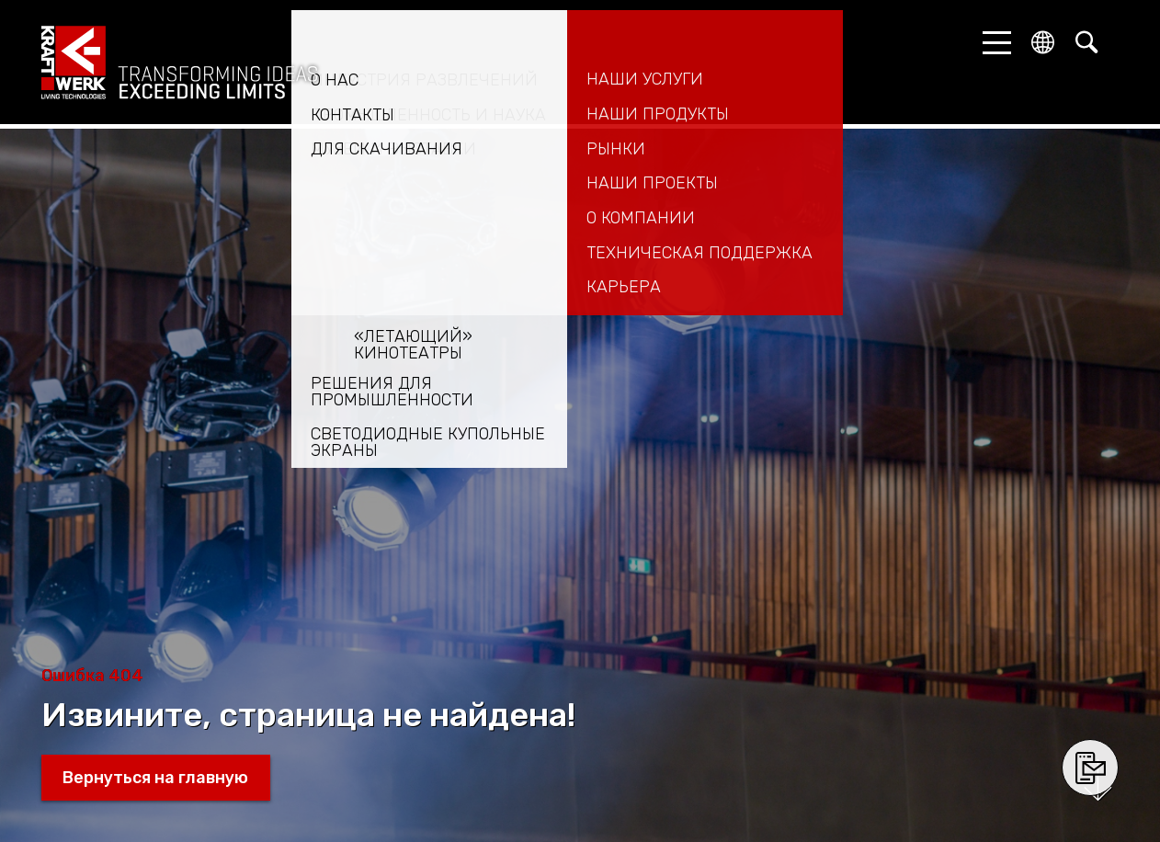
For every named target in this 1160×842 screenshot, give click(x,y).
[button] (991, 42)
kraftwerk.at (179, 62)
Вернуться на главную (155, 778)
